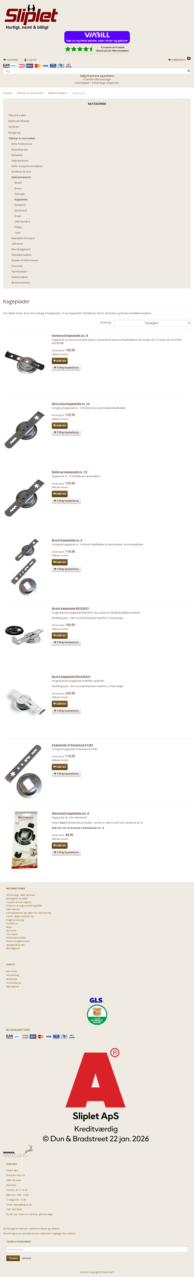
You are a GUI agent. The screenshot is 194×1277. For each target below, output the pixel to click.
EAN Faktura (12, 909)
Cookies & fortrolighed (18, 902)
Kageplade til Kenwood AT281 (74, 748)
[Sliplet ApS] (31, 16)
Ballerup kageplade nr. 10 (70, 473)
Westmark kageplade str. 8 (71, 817)
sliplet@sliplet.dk (23, 1204)
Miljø (9, 927)
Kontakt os (12, 923)
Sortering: (105, 322)
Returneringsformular (18, 941)
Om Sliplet (12, 934)
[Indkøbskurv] (179, 59)
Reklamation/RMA (16, 937)
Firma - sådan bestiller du (20, 916)
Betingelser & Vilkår (17, 898)
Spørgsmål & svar (15, 944)
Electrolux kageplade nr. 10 (72, 404)
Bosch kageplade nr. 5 (68, 542)
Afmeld (26, 1258)
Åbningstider (13, 948)
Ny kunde (11, 930)
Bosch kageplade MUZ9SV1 (72, 611)
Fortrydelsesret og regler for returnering (28, 912)
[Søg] (188, 70)
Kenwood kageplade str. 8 (71, 336)
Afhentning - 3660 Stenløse (20, 894)
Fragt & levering (15, 919)
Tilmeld (13, 1258)
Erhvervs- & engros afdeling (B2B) (24, 905)
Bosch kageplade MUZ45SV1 (72, 680)
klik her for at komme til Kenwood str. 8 (79, 832)
